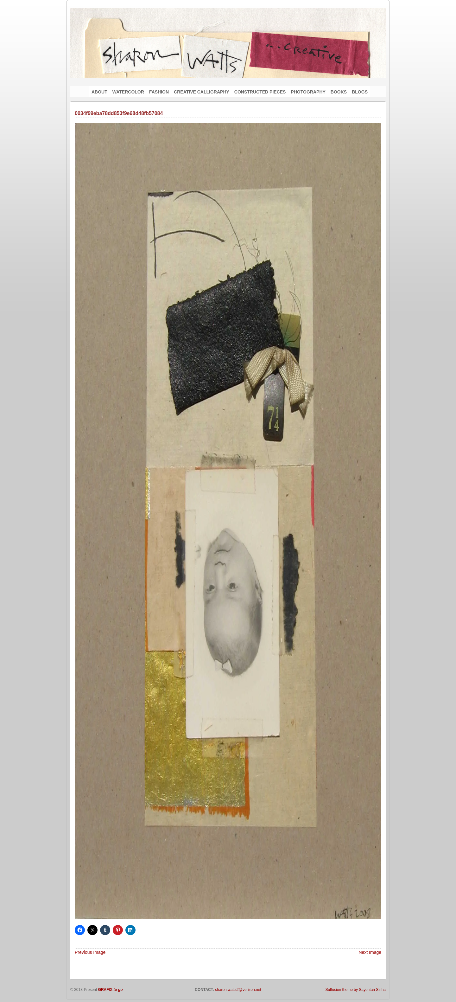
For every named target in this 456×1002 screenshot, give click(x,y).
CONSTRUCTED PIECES (260, 91)
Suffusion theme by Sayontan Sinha (355, 989)
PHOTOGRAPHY (308, 91)
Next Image (369, 952)
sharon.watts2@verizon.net (237, 989)
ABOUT (99, 91)
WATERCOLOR (128, 91)
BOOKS (339, 91)
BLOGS (360, 91)
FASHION (159, 91)
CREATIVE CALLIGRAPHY (201, 91)
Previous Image (90, 952)
